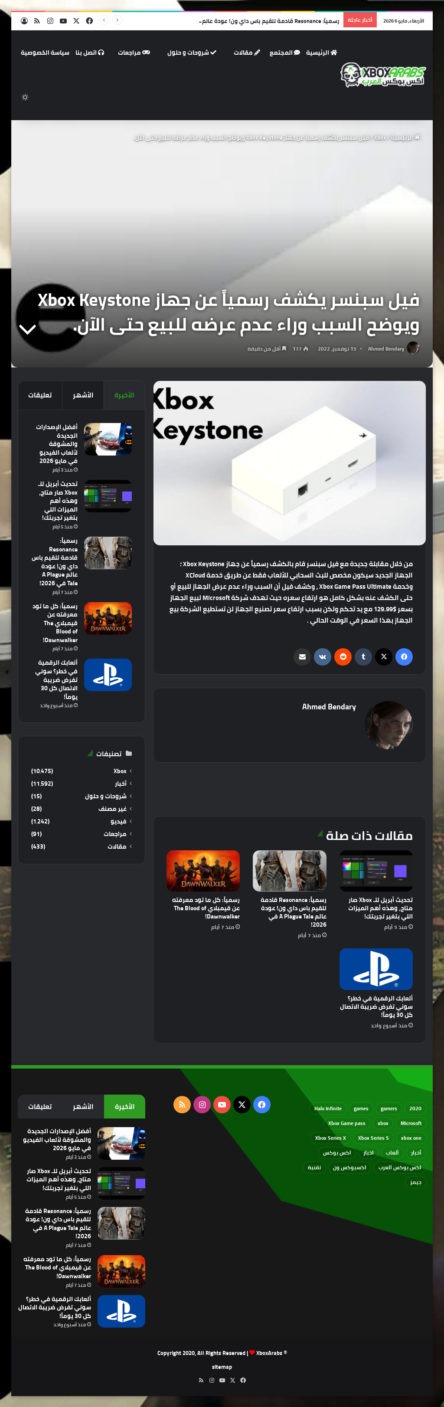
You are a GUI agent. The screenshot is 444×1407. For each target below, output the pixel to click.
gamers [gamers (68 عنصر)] (389, 1108)
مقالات (247, 52)
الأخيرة (124, 395)
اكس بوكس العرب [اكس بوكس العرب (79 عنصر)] (400, 1167)
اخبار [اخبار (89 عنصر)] (368, 1153)
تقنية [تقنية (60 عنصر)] (314, 1167)
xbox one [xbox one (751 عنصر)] (411, 1138)
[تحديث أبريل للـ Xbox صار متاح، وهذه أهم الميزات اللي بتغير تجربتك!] (376, 871)
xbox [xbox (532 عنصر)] (383, 1123)
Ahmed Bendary (386, 349)
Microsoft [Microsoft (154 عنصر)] (411, 1123)
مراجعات (134, 52)
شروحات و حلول (191, 52)
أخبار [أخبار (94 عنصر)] (416, 1153)
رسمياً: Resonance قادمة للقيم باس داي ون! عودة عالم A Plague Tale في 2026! (240, 21)
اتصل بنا (89, 52)
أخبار (121, 784)
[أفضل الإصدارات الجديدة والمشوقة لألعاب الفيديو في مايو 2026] (108, 439)
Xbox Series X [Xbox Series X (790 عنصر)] (330, 1138)
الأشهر (83, 395)
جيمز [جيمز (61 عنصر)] (415, 1182)
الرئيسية (321, 52)
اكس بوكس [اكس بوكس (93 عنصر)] (337, 1153)
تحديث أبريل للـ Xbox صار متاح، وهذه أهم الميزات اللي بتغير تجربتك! (380, 908)
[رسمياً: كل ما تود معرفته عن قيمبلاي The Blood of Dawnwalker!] (203, 871)
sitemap (222, 1366)
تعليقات (40, 395)
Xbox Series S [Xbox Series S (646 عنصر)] (373, 1138)
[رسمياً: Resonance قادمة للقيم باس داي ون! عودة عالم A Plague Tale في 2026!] (289, 871)
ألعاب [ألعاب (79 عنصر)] (392, 1153)
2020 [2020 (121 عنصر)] (415, 1108)
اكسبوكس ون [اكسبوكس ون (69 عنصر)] (349, 1167)
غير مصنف (112, 809)
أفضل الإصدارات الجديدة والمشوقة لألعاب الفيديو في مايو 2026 (57, 443)
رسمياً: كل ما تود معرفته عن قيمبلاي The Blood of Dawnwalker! (206, 908)
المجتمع (285, 52)
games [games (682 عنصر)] (361, 1108)
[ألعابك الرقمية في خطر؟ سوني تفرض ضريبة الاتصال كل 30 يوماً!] (376, 969)
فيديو (119, 821)
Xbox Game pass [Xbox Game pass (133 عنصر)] (347, 1123)
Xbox (380, 137)
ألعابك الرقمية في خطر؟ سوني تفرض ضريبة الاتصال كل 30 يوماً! (376, 1006)
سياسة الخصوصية (45, 52)
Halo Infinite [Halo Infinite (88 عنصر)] (328, 1108)
